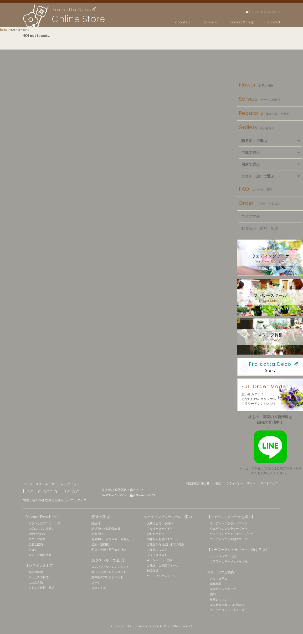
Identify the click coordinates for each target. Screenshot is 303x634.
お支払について (157, 549)
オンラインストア (39, 565)
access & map (242, 22)
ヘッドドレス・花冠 (223, 556)
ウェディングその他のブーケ (229, 539)
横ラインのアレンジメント (108, 572)
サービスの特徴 (38, 577)
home (4, 29)
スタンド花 (98, 587)
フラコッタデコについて (44, 523)
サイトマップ (269, 483)
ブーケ (95, 582)
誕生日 (95, 523)
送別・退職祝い (101, 544)
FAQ (255, 189)
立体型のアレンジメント (107, 577)
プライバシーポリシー (240, 483)
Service (260, 99)
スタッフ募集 (37, 539)
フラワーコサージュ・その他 (229, 561)
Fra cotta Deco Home (263, 12)
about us (182, 22)
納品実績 (152, 570)
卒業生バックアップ (223, 589)
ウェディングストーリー (163, 575)
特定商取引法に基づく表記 (203, 483)
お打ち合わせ (155, 533)
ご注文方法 (250, 216)
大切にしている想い (41, 528)
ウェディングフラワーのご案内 (168, 517)
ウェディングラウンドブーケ (229, 523)
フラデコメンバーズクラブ (227, 610)
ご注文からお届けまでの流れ (165, 544)
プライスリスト (157, 554)
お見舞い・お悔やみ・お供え (110, 539)
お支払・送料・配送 (41, 587)
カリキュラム (218, 578)
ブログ (32, 549)
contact (274, 22)
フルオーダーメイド (160, 528)
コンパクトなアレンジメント (110, 566)
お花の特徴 (35, 572)
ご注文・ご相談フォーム (163, 565)
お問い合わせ (37, 533)
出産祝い (97, 533)
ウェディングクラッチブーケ (229, 528)
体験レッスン (218, 599)
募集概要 (216, 583)
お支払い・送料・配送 (259, 228)
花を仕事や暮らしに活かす (227, 604)
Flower (256, 85)
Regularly (264, 113)
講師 (213, 594)
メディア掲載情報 (40, 554)
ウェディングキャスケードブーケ (231, 533)
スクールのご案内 (220, 572)
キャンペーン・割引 (160, 560)
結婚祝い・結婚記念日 (105, 528)
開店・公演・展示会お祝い (108, 549)
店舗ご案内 (35, 544)
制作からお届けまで (160, 539)
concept (210, 22)
